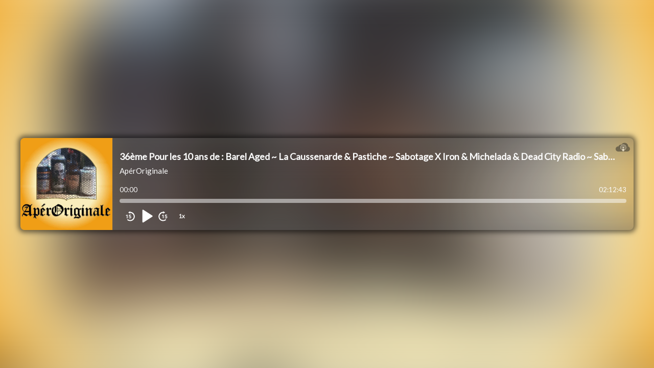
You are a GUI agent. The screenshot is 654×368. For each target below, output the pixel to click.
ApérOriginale (144, 170)
